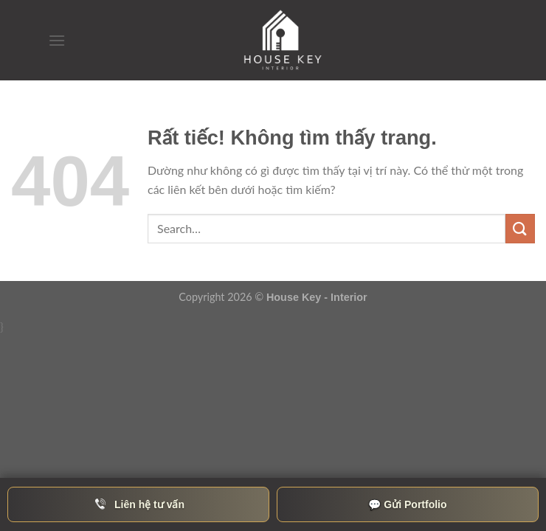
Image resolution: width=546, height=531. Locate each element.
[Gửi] (520, 228)
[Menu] (57, 40)
